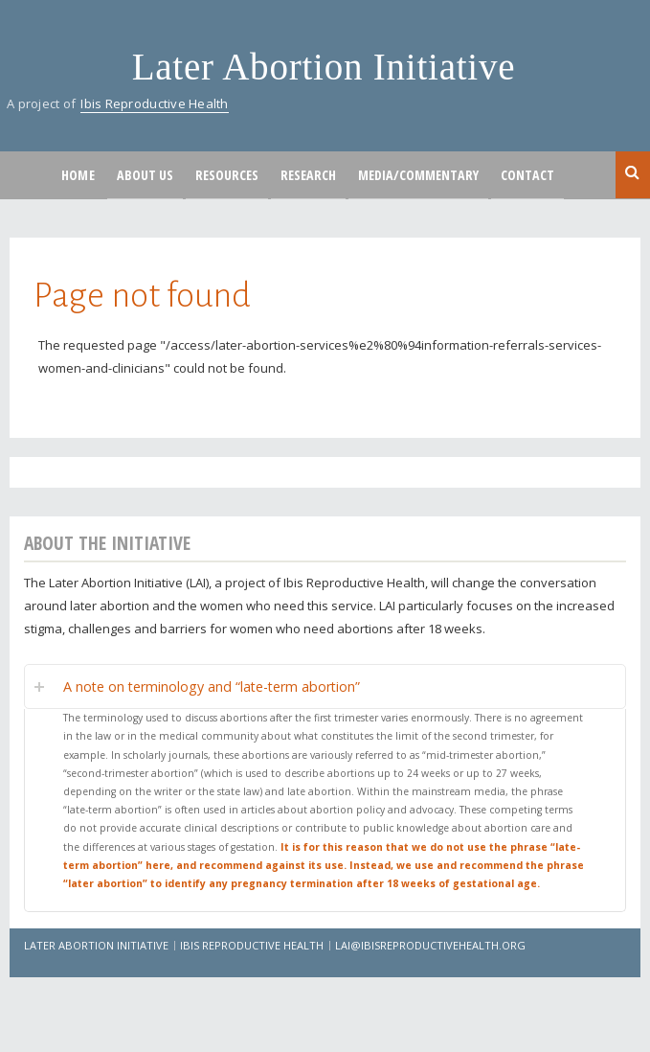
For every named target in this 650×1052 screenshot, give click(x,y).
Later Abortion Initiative (324, 66)
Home (78, 175)
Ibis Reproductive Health (154, 103)
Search (633, 173)
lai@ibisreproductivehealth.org (430, 945)
